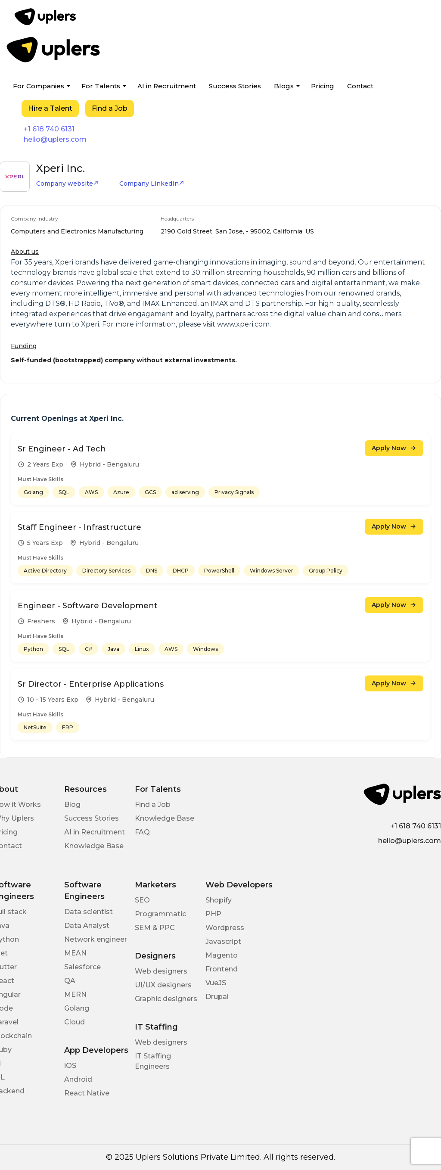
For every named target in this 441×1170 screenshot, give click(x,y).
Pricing (322, 86)
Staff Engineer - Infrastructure (79, 527)
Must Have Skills (40, 479)
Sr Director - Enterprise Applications (91, 684)
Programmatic (160, 914)
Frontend (221, 969)
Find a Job (109, 108)
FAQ (142, 832)
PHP (213, 914)
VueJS (215, 983)
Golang (76, 1008)
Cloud (74, 1022)
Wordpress (224, 928)
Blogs (284, 86)
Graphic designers (166, 999)
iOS (70, 1065)
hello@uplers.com (55, 139)
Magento (221, 955)
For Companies (38, 86)
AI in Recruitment (166, 86)
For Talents (100, 86)
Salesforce (82, 967)
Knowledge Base (94, 846)
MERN (75, 994)
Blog (72, 804)
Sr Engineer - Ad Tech (62, 449)
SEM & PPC (155, 928)
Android (78, 1079)
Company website (67, 183)
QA (69, 981)
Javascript (223, 941)
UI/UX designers (163, 985)
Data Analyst (86, 925)
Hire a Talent (50, 108)
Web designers (161, 971)
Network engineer (95, 939)
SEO (142, 900)
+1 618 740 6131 (49, 129)
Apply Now (394, 448)
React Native (86, 1093)
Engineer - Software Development (88, 605)
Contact (360, 86)
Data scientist (88, 912)
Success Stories (235, 86)
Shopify (218, 900)
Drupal (217, 997)
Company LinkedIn (151, 183)
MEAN (75, 953)
